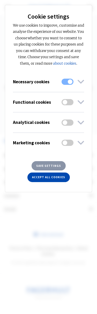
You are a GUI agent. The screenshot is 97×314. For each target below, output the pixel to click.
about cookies (64, 63)
